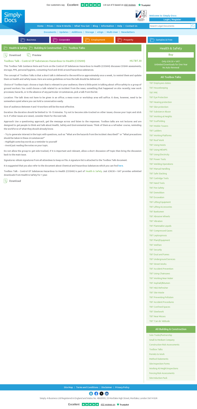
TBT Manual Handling (159, 169)
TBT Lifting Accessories (160, 207)
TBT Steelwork (156, 311)
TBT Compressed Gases (160, 230)
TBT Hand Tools (157, 183)
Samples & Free (161, 40)
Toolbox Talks (76, 48)
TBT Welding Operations (161, 164)
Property (125, 40)
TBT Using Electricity (159, 154)
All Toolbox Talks (171, 77)
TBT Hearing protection (160, 102)
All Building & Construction (170, 329)
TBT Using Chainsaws (159, 273)
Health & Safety (18, 48)
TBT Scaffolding (157, 121)
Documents (50, 32)
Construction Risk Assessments (164, 344)
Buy (171, 54)
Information (107, 26)
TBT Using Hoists (157, 145)
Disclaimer (106, 387)
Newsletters (128, 32)
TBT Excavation (156, 197)
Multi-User (112, 32)
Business (28, 40)
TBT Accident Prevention (161, 269)
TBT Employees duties (160, 83)
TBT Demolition (156, 192)
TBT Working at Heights (160, 116)
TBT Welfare (155, 245)
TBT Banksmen (156, 211)
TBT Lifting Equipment (160, 202)
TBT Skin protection (158, 107)
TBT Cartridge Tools (159, 178)
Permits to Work (157, 354)
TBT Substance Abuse (160, 111)
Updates (63, 32)
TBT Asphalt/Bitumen (159, 283)
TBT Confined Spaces (159, 307)
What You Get (82, 26)
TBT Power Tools (157, 159)
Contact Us (131, 26)
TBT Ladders (155, 130)
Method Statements (158, 359)
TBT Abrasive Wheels (159, 216)
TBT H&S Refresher (158, 288)
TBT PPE (153, 92)
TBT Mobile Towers (158, 126)
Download (15, 55)
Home (40, 26)
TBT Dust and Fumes (159, 254)
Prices (50, 26)
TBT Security (155, 250)
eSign (100, 32)
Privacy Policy (122, 387)
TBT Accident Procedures (161, 302)
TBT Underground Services (162, 259)
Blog (95, 26)
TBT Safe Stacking (158, 173)
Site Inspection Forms (159, 363)
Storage (89, 32)
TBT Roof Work (156, 140)
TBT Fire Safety (156, 188)
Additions (77, 32)
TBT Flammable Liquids (160, 226)
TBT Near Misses (157, 316)
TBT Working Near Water (161, 278)
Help (119, 26)
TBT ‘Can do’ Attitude (159, 321)
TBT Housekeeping (158, 88)
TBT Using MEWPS (158, 150)
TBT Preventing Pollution (161, 297)
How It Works (63, 26)
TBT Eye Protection (158, 97)
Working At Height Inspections (163, 368)
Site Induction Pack (158, 378)
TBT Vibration (156, 221)
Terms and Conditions (87, 387)
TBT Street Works (158, 264)
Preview (36, 55)
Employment (95, 40)
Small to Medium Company (162, 340)
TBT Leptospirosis (158, 235)
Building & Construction (47, 48)
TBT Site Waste (156, 292)
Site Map (68, 387)
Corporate (61, 40)
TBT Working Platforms (160, 135)
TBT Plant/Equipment (159, 240)
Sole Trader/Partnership (160, 335)
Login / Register (172, 19)
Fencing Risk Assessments (162, 373)
